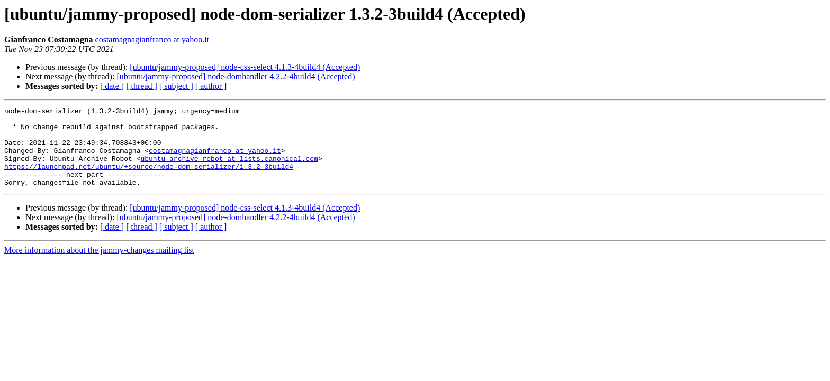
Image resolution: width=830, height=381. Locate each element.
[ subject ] (176, 85)
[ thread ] (141, 85)
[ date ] (112, 85)
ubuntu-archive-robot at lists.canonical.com (229, 169)
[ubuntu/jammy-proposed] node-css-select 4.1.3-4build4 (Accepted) (245, 66)
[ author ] (211, 85)
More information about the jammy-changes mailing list (99, 265)
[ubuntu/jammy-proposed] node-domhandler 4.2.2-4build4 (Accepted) (235, 76)
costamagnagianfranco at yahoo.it (152, 39)
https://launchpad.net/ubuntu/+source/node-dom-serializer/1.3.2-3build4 (148, 179)
